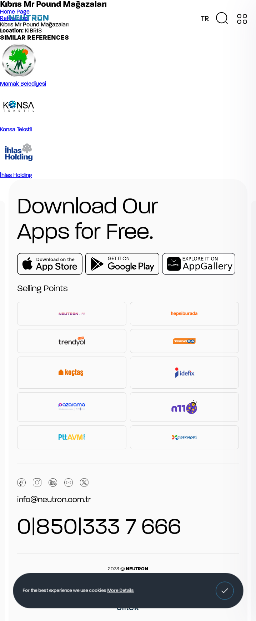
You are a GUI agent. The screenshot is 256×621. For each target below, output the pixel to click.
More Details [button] (120, 590)
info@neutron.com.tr (54, 500)
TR (205, 18)
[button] (225, 591)
